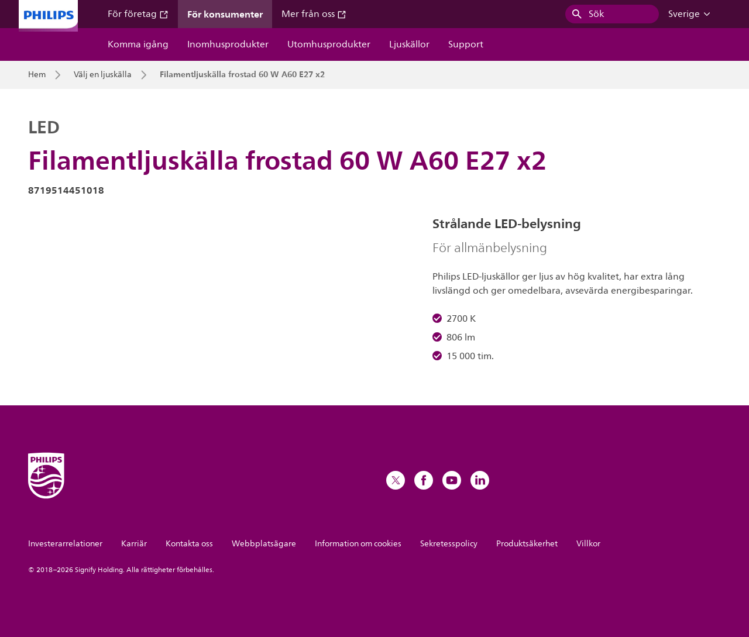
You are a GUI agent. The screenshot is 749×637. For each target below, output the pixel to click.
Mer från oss (313, 14)
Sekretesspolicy (448, 543)
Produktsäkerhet (527, 543)
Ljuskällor (409, 44)
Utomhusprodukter (328, 44)
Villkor (588, 543)
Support (465, 44)
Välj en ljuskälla (103, 75)
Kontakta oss (189, 543)
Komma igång (138, 44)
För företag (138, 14)
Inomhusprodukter (228, 44)
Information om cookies (358, 543)
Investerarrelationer (65, 543)
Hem (37, 75)
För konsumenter (225, 14)
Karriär (134, 543)
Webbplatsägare (264, 543)
